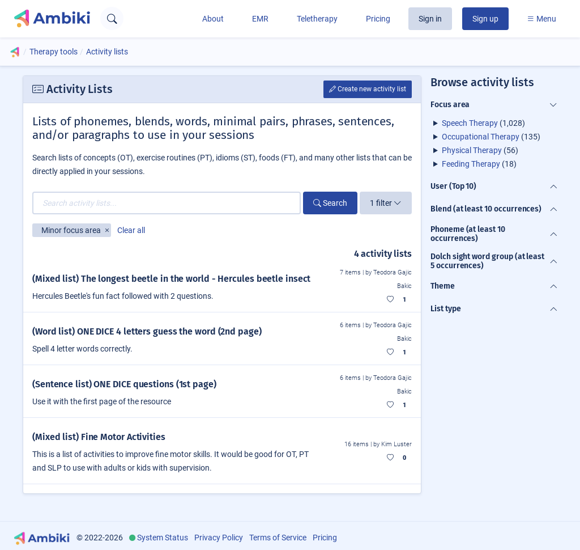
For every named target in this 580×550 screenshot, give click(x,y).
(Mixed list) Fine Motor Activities (98, 436)
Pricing (378, 18)
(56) (480, 150)
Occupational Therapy (480, 136)
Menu (541, 18)
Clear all (131, 230)
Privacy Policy (218, 537)
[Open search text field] (111, 18)
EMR (260, 18)
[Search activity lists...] (166, 203)
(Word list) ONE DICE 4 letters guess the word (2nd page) (147, 331)
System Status (162, 537)
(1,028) (483, 123)
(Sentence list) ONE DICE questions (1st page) (124, 384)
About (213, 18)
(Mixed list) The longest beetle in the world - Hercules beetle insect (171, 278)
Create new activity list (367, 89)
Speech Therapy (470, 123)
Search (330, 203)
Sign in (430, 18)
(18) (479, 163)
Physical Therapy (472, 150)
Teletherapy (317, 18)
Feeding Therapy (471, 163)
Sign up (485, 18)
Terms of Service (277, 537)
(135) (491, 136)
